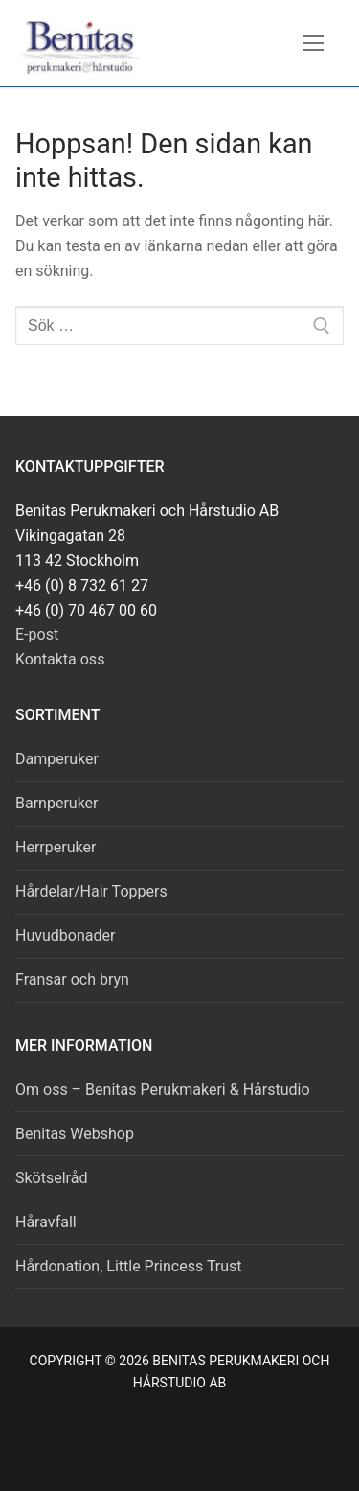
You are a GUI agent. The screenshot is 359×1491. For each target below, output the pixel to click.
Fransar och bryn (72, 979)
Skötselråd (51, 1178)
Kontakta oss (59, 659)
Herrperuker (55, 847)
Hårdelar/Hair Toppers (91, 891)
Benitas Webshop (74, 1134)
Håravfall (46, 1222)
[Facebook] (158, 1446)
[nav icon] (313, 43)
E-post (36, 634)
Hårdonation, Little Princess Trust (128, 1266)
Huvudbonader (65, 935)
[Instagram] (201, 1446)
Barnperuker (57, 803)
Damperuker (57, 759)
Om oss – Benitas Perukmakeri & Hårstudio (162, 1090)
